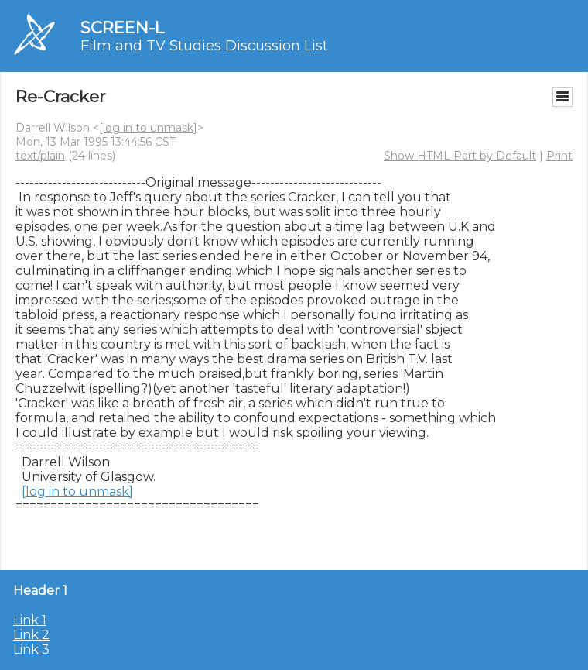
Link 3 (31, 649)
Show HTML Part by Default (460, 156)
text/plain (40, 156)
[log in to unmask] (148, 128)
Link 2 (31, 634)
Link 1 (29, 620)
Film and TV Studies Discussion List (204, 45)
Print (559, 156)
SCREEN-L (122, 27)
